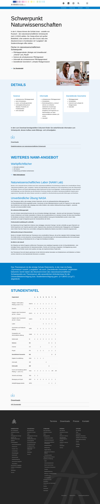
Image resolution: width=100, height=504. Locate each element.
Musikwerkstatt (15, 457)
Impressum (63, 495)
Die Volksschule (30, 430)
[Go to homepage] (27, 3)
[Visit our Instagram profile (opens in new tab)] (73, 3)
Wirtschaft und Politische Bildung (49, 452)
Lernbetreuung (47, 475)
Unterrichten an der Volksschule (31, 448)
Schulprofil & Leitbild (48, 438)
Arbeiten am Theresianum (81, 437)
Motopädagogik (15, 453)
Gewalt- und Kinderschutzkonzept (15, 438)
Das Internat (62, 430)
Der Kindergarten (14, 430)
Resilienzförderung (16, 459)
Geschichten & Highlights (16, 465)
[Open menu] (87, 3)
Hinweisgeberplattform (84, 495)
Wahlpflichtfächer (48, 445)
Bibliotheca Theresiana (80, 435)
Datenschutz (72, 495)
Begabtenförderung (48, 471)
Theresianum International (49, 467)
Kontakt (85, 421)
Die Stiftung (78, 430)
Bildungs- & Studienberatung (50, 473)
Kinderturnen (14, 446)
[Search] (78, 3)
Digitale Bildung (47, 449)
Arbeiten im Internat (64, 442)
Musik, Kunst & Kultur (48, 465)
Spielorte (13, 440)
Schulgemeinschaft (47, 479)
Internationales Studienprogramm (63, 438)
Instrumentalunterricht (16, 444)
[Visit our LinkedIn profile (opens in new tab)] (68, 3)
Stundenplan (63, 7)
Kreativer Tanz (15, 448)
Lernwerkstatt (15, 450)
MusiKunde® (14, 455)
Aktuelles (62, 440)
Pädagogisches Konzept (16, 435)
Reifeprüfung (47, 447)
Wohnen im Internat (64, 435)
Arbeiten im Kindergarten (16, 467)
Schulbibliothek (47, 477)
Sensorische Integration (17, 461)
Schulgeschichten (31, 446)
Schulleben (45, 481)
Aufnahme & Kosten (15, 432)
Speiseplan (80, 7)
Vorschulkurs (14, 463)
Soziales (46, 469)
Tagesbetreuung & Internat (48, 457)
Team (12, 434)
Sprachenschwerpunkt (49, 440)
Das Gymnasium (46, 430)
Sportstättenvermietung (81, 439)
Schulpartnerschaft (31, 444)
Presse (76, 421)
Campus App (72, 7)
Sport (45, 460)
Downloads (65, 421)
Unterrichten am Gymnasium (49, 483)
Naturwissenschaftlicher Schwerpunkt (49, 443)
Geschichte (78, 434)
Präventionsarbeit (48, 455)
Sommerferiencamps (31, 442)
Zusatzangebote (30, 440)
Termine (87, 7)
